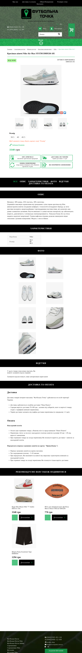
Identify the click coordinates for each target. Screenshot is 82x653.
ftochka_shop (50, 642)
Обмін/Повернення (46, 2)
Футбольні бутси (13, 639)
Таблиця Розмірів (18, 145)
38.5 (12, 137)
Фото (54, 181)
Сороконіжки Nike (13, 648)
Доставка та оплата (29, 2)
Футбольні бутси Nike (15, 641)
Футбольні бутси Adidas (15, 643)
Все (15, 181)
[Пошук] (50, 34)
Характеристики (38, 181)
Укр (57, 24)
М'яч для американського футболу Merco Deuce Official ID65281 (57, 507)
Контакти (40, 4)
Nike (31, 237)
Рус (61, 24)
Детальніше (25, 517)
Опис (23, 181)
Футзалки (10, 650)
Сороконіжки (12, 645)
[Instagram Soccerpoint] (48, 647)
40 (18, 137)
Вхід (42, 28)
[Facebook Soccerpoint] (45, 647)
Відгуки (64, 181)
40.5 (23, 137)
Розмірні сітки (62, 2)
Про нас (15, 2)
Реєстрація (56, 28)
